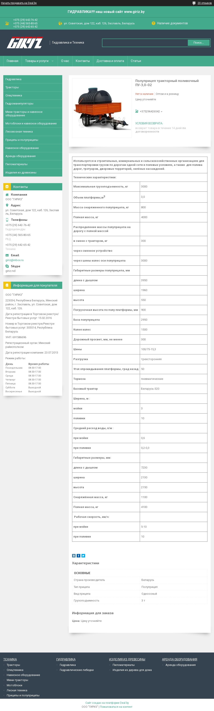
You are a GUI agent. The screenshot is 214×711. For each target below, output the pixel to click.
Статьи (136, 61)
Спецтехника (13, 95)
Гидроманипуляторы (19, 103)
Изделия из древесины (20, 172)
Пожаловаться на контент (116, 706)
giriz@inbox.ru (14, 260)
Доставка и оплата (110, 61)
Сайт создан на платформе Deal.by (107, 702)
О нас (65, 61)
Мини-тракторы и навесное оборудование (23, 113)
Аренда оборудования (20, 156)
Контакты (83, 61)
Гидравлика (13, 79)
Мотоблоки (14, 685)
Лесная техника (17, 690)
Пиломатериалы (16, 164)
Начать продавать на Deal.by (19, 3)
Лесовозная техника (19, 131)
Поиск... (198, 42)
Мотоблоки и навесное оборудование (31, 123)
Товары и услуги (36, 61)
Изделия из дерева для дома (132, 670)
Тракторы (12, 87)
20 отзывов (205, 3)
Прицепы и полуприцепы (21, 139)
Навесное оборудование (22, 148)
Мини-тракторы (17, 680)
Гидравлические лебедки (77, 670)
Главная (12, 61)
